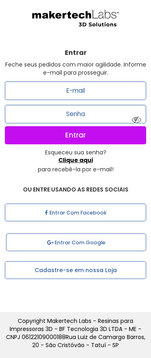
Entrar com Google (76, 242)
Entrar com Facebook (76, 212)
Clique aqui (75, 160)
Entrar (75, 135)
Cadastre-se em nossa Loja (76, 270)
